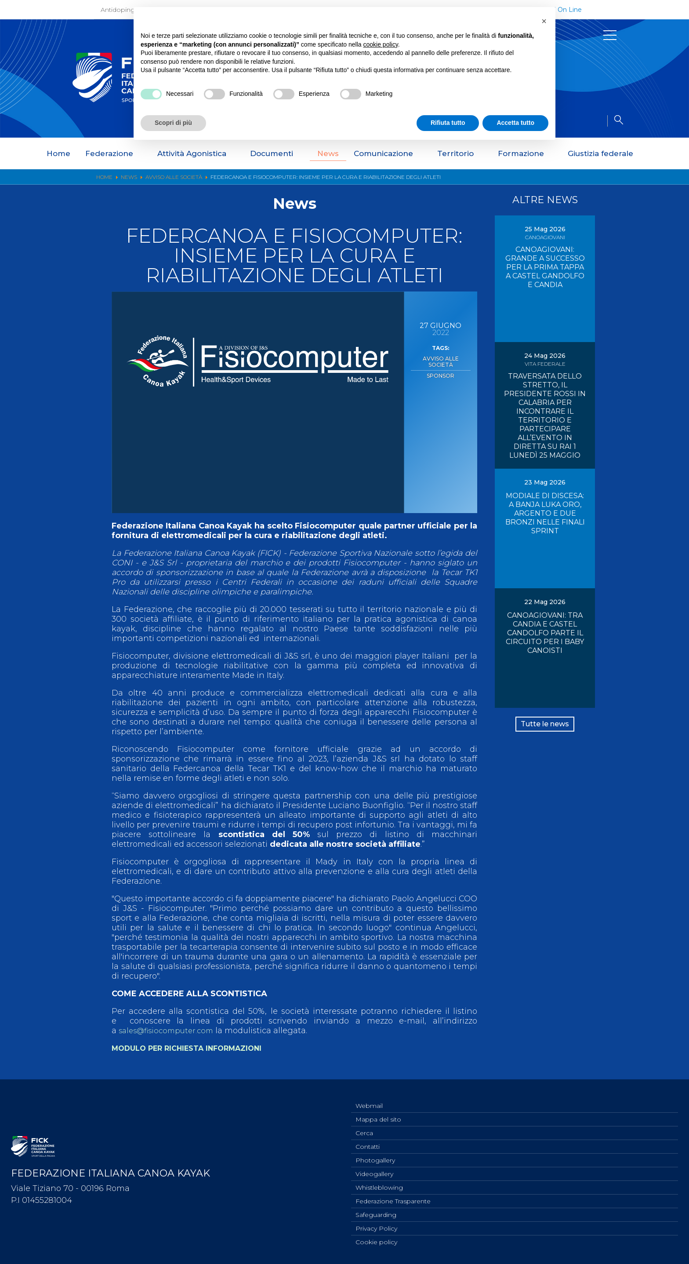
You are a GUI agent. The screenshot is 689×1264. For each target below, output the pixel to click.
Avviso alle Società (440, 358)
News (328, 153)
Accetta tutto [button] (515, 122)
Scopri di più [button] (173, 122)
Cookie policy (376, 1242)
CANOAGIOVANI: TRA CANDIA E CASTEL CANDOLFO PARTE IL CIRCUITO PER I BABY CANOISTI (545, 633)
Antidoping (118, 10)
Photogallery (375, 1154)
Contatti (367, 1140)
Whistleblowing (379, 1184)
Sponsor (440, 367)
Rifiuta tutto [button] (448, 122)
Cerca (364, 1125)
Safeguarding (375, 1213)
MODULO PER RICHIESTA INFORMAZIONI (196, 1048)
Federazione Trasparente (393, 1198)
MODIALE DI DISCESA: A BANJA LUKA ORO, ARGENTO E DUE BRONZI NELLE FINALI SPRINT (545, 513)
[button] (544, 21)
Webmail (369, 1096)
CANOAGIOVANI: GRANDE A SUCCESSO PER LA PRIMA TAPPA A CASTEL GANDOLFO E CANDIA (545, 267)
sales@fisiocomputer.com (170, 1030)
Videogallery (374, 1169)
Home (58, 153)
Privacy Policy (376, 1227)
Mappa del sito (378, 1111)
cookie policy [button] (380, 44)
